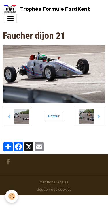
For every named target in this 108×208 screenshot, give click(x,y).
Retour (54, 116)
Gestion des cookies (54, 189)
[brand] (48, 9)
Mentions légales (54, 182)
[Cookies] (11, 196)
